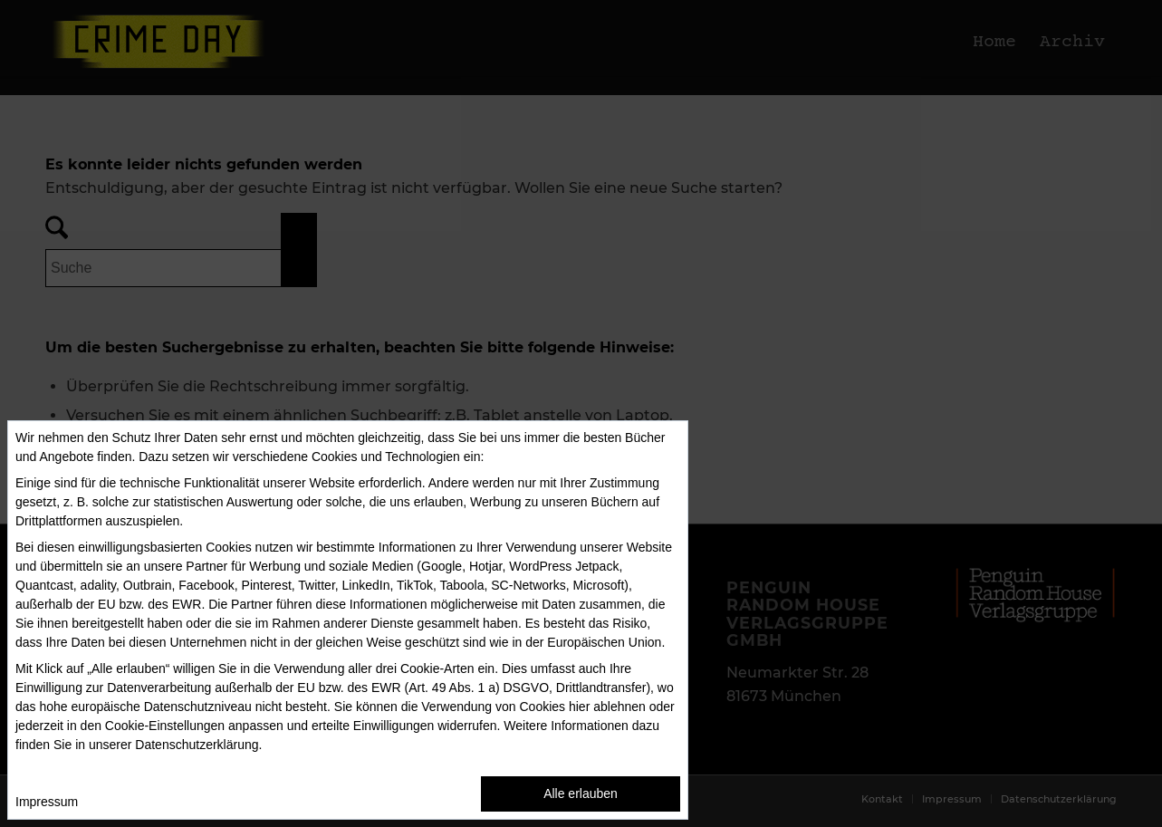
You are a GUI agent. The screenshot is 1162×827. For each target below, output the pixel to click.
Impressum (46, 801)
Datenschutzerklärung (196, 744)
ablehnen (619, 706)
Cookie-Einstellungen (165, 725)
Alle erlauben (580, 793)
